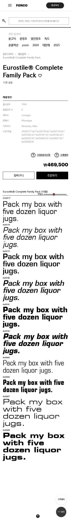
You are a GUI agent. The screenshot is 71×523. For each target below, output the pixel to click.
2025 (57, 45)
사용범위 (64, 155)
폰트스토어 (8, 54)
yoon (25, 45)
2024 (36, 45)
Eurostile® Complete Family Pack (22, 57)
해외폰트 (22, 54)
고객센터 (61, 499)
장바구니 (19, 175)
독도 (46, 38)
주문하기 (52, 175)
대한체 (46, 45)
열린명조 (36, 38)
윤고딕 (12, 38)
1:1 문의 (61, 512)
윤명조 (23, 38)
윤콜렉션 (13, 45)
